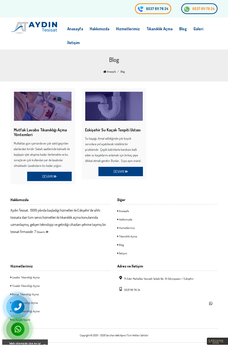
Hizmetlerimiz (128, 28)
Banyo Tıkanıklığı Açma (24, 294)
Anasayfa (75, 28)
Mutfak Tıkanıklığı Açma (25, 311)
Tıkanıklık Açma (160, 28)
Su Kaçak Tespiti (20, 319)
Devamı (42, 232)
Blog (183, 28)
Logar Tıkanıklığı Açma (24, 302)
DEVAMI (49, 176)
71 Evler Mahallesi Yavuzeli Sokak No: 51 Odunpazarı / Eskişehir (155, 278)
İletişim (73, 42)
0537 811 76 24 (199, 9)
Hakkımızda (99, 28)
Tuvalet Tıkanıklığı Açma (25, 286)
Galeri (198, 28)
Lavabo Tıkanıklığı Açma (25, 277)
